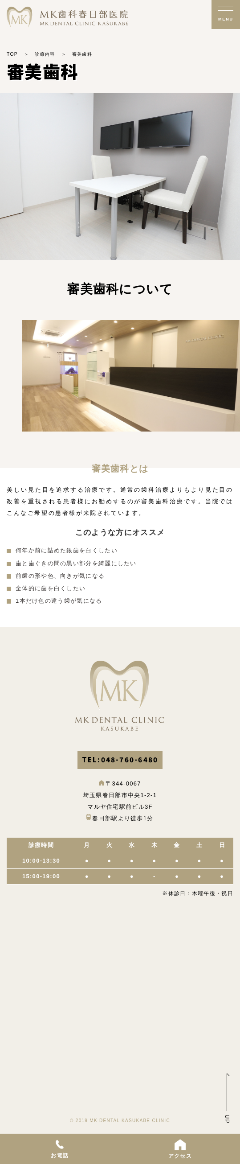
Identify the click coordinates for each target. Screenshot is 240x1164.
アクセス (180, 1148)
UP (227, 1119)
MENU (225, 19)
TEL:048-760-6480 (120, 759)
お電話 (60, 1148)
